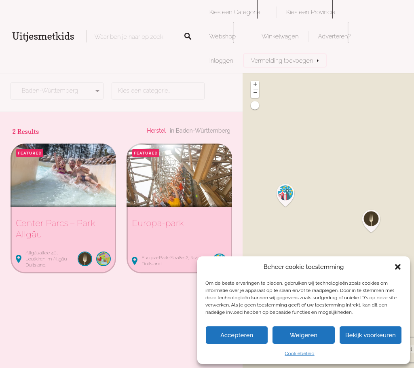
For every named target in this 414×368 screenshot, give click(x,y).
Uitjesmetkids (43, 36)
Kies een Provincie (311, 11)
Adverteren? (334, 36)
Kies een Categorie (234, 11)
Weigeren (303, 335)
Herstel (156, 130)
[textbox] (158, 91)
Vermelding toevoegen (282, 60)
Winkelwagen (280, 36)
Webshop (222, 36)
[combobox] (158, 90)
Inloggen (221, 60)
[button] (398, 267)
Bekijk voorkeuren (370, 335)
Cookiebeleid (299, 353)
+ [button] (255, 85)
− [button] (255, 93)
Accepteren (236, 335)
